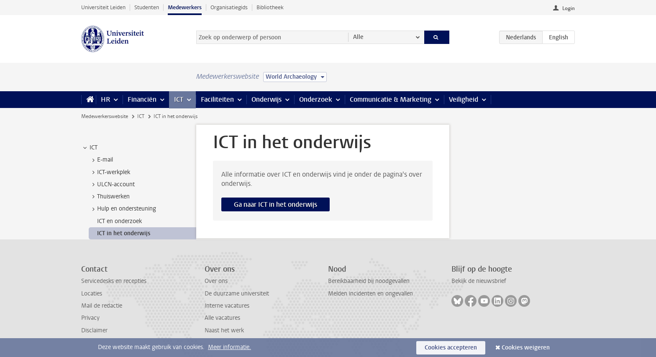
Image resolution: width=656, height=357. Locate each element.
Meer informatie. (229, 347)
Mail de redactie (101, 306)
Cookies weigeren (526, 348)
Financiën (142, 99)
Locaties (91, 294)
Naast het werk (224, 330)
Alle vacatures (222, 318)
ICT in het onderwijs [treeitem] (123, 233)
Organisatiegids (229, 7)
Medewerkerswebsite (104, 116)
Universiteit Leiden (103, 7)
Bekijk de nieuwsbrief (478, 281)
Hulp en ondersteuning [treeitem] (122, 209)
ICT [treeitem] (89, 148)
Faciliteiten (217, 99)
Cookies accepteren (451, 348)
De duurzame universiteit (237, 294)
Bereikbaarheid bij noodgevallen (369, 281)
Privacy (90, 318)
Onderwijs (266, 99)
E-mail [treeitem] (101, 160)
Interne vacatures (227, 306)
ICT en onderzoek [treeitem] (119, 221)
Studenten (146, 7)
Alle (358, 37)
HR (105, 99)
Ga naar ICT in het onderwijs (275, 204)
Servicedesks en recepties (113, 281)
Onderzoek (315, 99)
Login (568, 8)
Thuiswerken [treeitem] (109, 197)
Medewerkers (185, 7)
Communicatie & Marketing (390, 99)
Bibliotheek (270, 7)
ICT (178, 99)
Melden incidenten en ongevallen (370, 294)
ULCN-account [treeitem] (112, 184)
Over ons (216, 281)
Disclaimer (94, 330)
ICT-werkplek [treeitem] (109, 172)
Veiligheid (463, 99)
